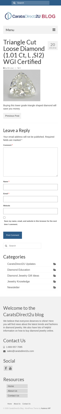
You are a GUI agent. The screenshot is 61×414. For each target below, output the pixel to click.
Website (6, 206)
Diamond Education (18, 269)
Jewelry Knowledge (18, 281)
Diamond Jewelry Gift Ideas (23, 275)
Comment (8, 145)
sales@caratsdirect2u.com (18, 351)
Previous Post (12, 116)
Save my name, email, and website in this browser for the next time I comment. (30, 222)
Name (6, 182)
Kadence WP (46, 408)
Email (6, 194)
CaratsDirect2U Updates (21, 264)
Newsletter (13, 287)
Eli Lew (10, 68)
